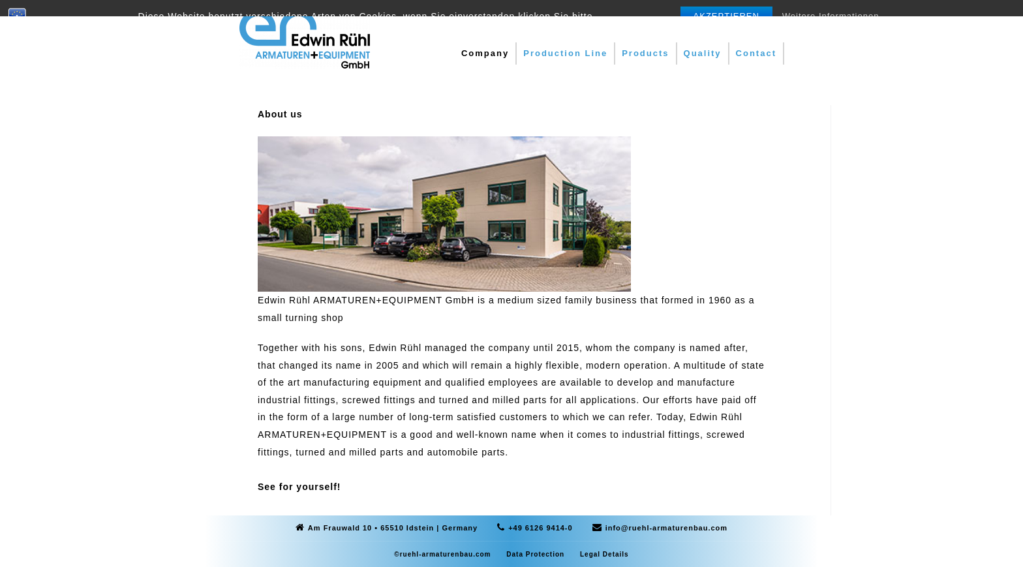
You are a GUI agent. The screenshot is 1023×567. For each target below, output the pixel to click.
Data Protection (535, 554)
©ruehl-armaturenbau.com (442, 554)
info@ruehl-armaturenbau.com (666, 528)
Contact (756, 53)
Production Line (565, 53)
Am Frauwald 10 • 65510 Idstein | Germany (393, 528)
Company (485, 53)
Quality (703, 53)
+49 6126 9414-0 (540, 528)
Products (645, 53)
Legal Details (604, 554)
